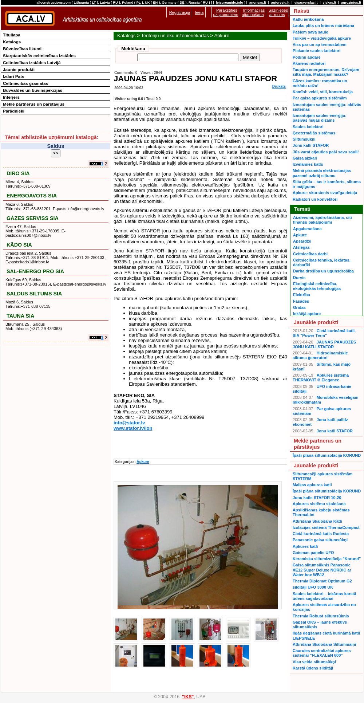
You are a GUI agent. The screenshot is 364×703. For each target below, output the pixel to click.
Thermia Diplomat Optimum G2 (322, 581)
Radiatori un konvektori (315, 199)
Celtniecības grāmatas (25, 83)
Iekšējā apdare (307, 313)
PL (138, 2)
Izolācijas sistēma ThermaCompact (326, 527)
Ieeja (199, 12)
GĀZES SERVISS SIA (33, 218)
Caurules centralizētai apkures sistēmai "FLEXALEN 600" (322, 652)
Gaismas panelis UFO (313, 552)
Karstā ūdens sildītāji (313, 668)
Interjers (11, 97)
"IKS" (188, 696)
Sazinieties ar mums (278, 12)
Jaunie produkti (19, 69)
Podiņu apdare (307, 57)
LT (94, 2)
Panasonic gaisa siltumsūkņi (320, 540)
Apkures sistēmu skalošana (319, 504)
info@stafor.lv (129, 422)
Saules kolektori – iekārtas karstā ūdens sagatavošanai (324, 596)
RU (115, 2)
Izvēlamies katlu (308, 164)
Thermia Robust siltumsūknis (321, 616)
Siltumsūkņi (304, 139)
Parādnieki (13, 111)
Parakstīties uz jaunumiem (225, 12)
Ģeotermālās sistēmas (314, 133)
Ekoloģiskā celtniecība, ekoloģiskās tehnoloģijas (317, 286)
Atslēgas (301, 247)
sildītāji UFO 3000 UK (313, 587)
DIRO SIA (18, 173)
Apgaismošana (307, 229)
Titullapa (11, 34)
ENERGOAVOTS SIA (32, 196)
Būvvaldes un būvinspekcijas (32, 90)
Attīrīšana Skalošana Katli (317, 521)
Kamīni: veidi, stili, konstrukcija (323, 92)
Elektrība (301, 294)
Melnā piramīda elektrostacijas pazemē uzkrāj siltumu (322, 172)
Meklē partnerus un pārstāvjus (33, 104)
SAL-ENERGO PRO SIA (35, 271)
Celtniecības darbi (310, 254)
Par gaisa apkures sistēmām (320, 98)
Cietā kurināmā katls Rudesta (321, 533)
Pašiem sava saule (310, 32)
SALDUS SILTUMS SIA (34, 293)
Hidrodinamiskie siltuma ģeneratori (320, 355)
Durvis (299, 277)
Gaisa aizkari (305, 158)
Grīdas (299, 307)
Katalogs (126, 35)
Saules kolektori (308, 127)
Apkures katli (305, 546)
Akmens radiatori (309, 63)
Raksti (301, 11)
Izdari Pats (13, 76)
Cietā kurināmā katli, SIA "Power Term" (324, 333)
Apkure (221, 35)
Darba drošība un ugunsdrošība (323, 271)
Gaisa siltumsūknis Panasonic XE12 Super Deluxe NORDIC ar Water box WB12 (322, 570)
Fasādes (301, 301)
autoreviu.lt (280, 2)
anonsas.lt (257, 2)
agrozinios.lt (351, 2)
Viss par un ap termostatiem (320, 44)
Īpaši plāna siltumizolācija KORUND (327, 455)
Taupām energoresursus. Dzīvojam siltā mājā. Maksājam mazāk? (326, 71)
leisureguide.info (229, 2)
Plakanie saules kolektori (316, 50)
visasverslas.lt (306, 2)
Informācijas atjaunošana (253, 12)
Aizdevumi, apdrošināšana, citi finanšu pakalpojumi (322, 219)
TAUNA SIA (20, 316)
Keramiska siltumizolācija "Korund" (327, 559)
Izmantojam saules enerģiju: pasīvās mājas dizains (320, 117)
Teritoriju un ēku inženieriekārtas (175, 35)
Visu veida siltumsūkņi (314, 662)
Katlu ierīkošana (308, 19)
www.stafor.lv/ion (133, 428)
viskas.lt (329, 2)
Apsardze (302, 241)
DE (182, 2)
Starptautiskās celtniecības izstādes (39, 55)
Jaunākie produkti (316, 322)
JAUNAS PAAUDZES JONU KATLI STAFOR (324, 344)
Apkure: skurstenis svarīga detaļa (325, 193)
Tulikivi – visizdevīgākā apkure (322, 38)
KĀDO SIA (19, 245)
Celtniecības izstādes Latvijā (32, 62)
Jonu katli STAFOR (311, 145)
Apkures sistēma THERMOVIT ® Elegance (321, 377)
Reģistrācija (179, 12)
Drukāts (279, 87)
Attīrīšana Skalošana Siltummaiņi (324, 644)
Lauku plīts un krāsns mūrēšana (323, 25)
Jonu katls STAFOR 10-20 (317, 497)
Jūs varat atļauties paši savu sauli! (326, 152)
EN (155, 2)
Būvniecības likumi (22, 48)
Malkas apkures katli (312, 485)
